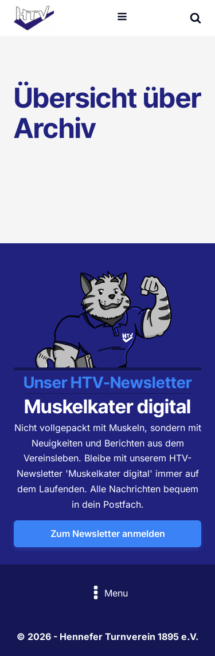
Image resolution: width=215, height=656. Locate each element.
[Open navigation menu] (122, 18)
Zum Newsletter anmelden (107, 533)
